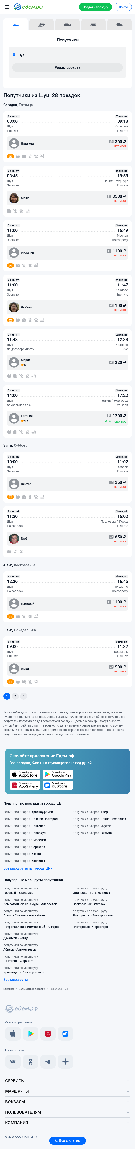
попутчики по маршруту (20, 891)
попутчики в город (28, 812)
